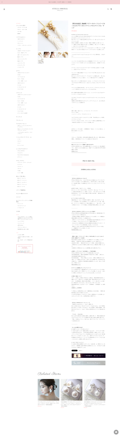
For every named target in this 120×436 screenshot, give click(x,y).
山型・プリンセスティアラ (23, 55)
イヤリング (19, 93)
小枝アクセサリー (21, 39)
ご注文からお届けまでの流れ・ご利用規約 (25, 239)
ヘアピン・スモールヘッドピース (24, 45)
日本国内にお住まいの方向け (88, 169)
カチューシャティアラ (22, 59)
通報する (80, 350)
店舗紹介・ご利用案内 (77, 287)
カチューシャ (20, 43)
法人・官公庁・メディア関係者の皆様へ (25, 243)
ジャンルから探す (20, 25)
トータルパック (21, 209)
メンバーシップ (21, 225)
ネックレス (19, 117)
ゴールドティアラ (21, 65)
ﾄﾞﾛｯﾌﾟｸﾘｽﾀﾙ (20, 89)
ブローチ (19, 170)
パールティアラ (21, 67)
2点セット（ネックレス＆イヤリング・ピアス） (25, 127)
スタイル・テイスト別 (22, 27)
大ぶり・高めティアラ (22, 53)
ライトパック (20, 205)
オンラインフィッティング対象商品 (24, 203)
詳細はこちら (75, 151)
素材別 (19, 33)
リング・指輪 (20, 174)
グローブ (19, 142)
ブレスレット (19, 121)
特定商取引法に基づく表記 (23, 231)
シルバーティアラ (21, 63)
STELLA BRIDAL (21, 152)
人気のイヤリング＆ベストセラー (24, 95)
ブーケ (19, 144)
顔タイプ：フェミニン (22, 181)
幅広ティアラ (20, 57)
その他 (19, 172)
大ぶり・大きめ (21, 79)
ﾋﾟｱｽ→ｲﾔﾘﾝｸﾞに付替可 (22, 113)
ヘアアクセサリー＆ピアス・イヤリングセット (25, 134)
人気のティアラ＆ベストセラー (24, 51)
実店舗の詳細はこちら (77, 229)
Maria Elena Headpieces (23, 156)
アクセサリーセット (21, 124)
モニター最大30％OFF (22, 195)
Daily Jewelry (20, 162)
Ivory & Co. (20, 154)
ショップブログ (21, 223)
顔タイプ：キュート (22, 179)
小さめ (19, 75)
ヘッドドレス (20, 41)
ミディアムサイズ (21, 77)
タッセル (19, 85)
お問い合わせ (20, 227)
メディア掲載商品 (20, 191)
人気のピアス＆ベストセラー (23, 73)
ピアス (18, 71)
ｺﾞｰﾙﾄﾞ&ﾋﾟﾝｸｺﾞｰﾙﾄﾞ (22, 87)
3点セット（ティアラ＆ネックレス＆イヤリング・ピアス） (25, 130)
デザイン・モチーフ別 (22, 29)
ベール (19, 140)
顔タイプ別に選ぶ (20, 177)
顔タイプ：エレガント (22, 183)
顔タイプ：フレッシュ (22, 186)
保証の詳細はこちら (76, 264)
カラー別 (19, 31)
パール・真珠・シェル (22, 81)
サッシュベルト (21, 146)
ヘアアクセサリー (20, 37)
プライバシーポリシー (22, 229)
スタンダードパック (22, 207)
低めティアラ (20, 61)
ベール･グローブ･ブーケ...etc (24, 138)
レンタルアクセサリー (22, 150)
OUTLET (18, 199)
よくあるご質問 (21, 236)
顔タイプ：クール (21, 188)
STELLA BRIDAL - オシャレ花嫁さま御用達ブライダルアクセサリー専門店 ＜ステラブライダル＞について (25, 220)
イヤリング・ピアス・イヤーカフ (24, 163)
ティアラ (18, 49)
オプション (20, 158)
